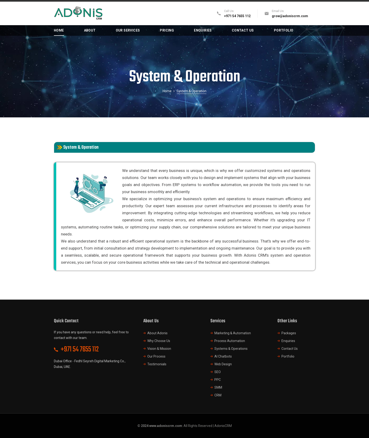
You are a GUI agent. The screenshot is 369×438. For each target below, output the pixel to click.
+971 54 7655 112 (80, 349)
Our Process (156, 356)
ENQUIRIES (203, 30)
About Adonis (157, 333)
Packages (288, 333)
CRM (217, 395)
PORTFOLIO (283, 30)
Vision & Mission (159, 348)
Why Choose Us (158, 341)
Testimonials (156, 364)
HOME (59, 30)
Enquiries (288, 341)
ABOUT (90, 30)
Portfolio (287, 356)
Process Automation (229, 341)
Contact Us (289, 348)
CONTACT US (243, 30)
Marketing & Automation (232, 333)
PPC (217, 380)
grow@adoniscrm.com (290, 16)
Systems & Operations (231, 348)
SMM (218, 387)
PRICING (167, 30)
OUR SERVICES (128, 30)
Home (167, 91)
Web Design (223, 364)
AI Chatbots (223, 356)
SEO (217, 372)
